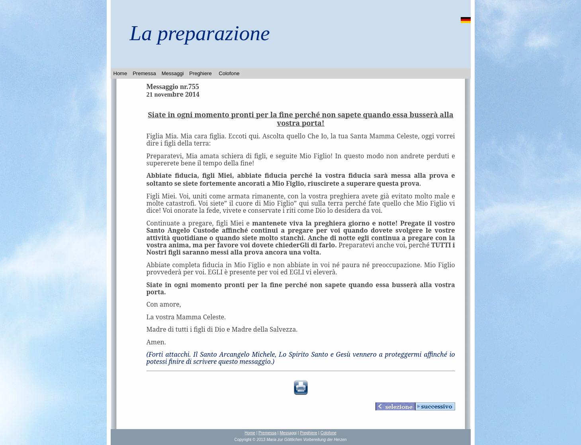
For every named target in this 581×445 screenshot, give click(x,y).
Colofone (229, 73)
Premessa (144, 73)
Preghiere (200, 73)
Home (120, 73)
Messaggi (173, 73)
